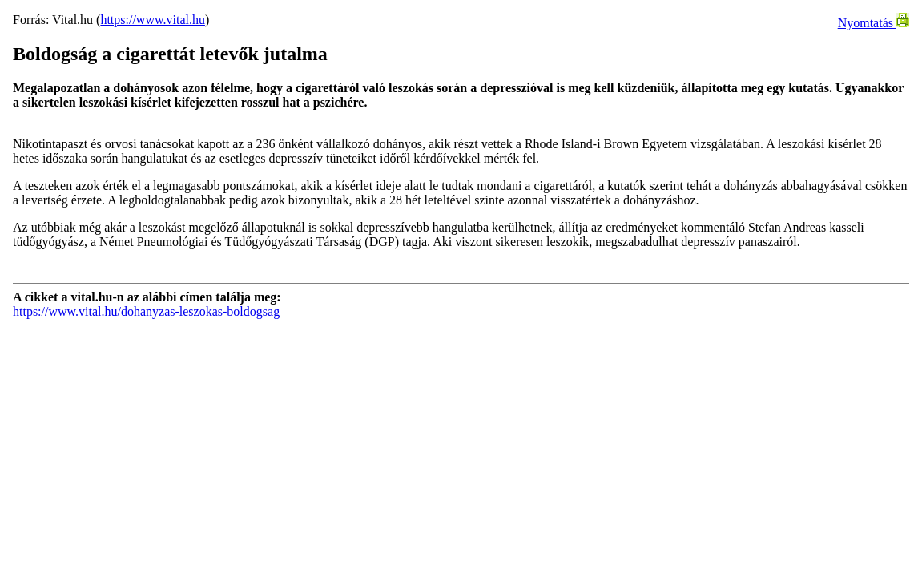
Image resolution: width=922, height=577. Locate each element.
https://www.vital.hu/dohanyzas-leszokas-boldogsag (146, 311)
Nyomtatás (873, 23)
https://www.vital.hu (152, 19)
